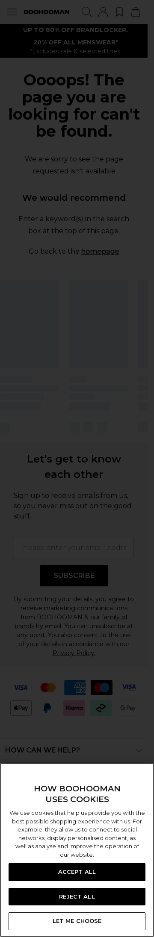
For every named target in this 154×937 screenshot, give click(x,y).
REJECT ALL (77, 896)
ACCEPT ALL (77, 871)
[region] (77, 850)
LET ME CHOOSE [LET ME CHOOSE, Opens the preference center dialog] (77, 920)
